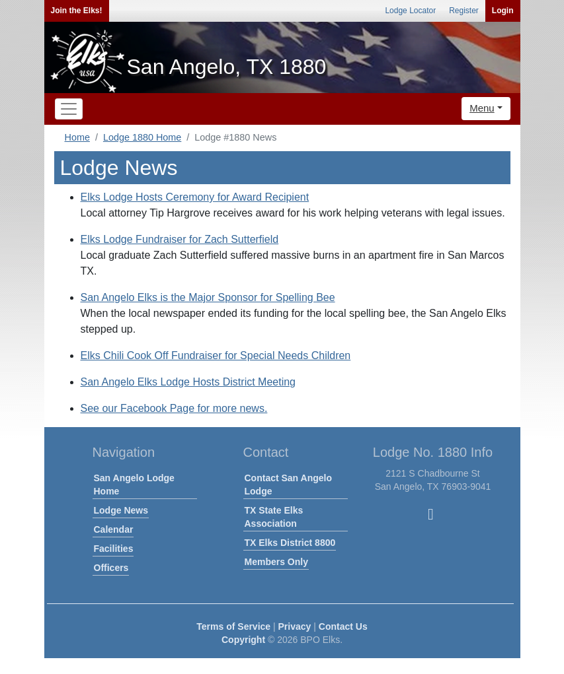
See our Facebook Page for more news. (174, 408)
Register (464, 10)
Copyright (243, 639)
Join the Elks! (76, 10)
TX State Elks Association (274, 517)
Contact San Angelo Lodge (289, 484)
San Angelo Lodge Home (134, 484)
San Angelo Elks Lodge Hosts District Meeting (188, 382)
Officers (111, 567)
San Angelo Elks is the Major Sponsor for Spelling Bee (208, 297)
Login (503, 10)
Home (77, 137)
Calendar (114, 529)
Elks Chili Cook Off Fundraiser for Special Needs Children (216, 355)
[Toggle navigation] (69, 108)
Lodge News (121, 510)
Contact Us (343, 626)
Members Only (276, 561)
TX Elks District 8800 (290, 542)
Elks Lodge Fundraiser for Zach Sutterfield (180, 239)
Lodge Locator (410, 10)
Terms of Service (233, 626)
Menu (482, 108)
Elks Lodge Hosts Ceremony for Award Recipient (195, 197)
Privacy (294, 626)
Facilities (114, 548)
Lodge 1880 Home (142, 137)
